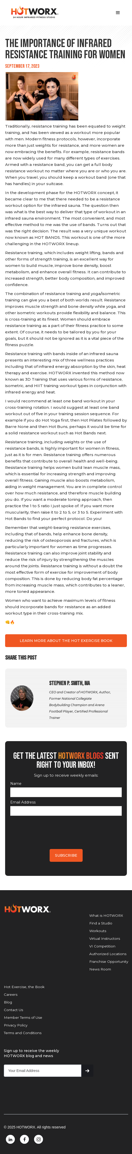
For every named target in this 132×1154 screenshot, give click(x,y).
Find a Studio (100, 923)
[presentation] (49, 828)
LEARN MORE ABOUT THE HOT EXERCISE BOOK (66, 640)
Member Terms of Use (23, 1017)
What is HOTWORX (106, 915)
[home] (33, 12)
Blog (8, 1002)
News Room (100, 969)
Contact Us (13, 1010)
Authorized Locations (107, 954)
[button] (118, 12)
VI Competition (102, 946)
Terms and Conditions (22, 1033)
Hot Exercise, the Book (24, 987)
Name (15, 783)
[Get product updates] (42, 1071)
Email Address (23, 802)
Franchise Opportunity (108, 961)
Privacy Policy (15, 1025)
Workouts (97, 931)
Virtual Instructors (104, 938)
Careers (10, 994)
